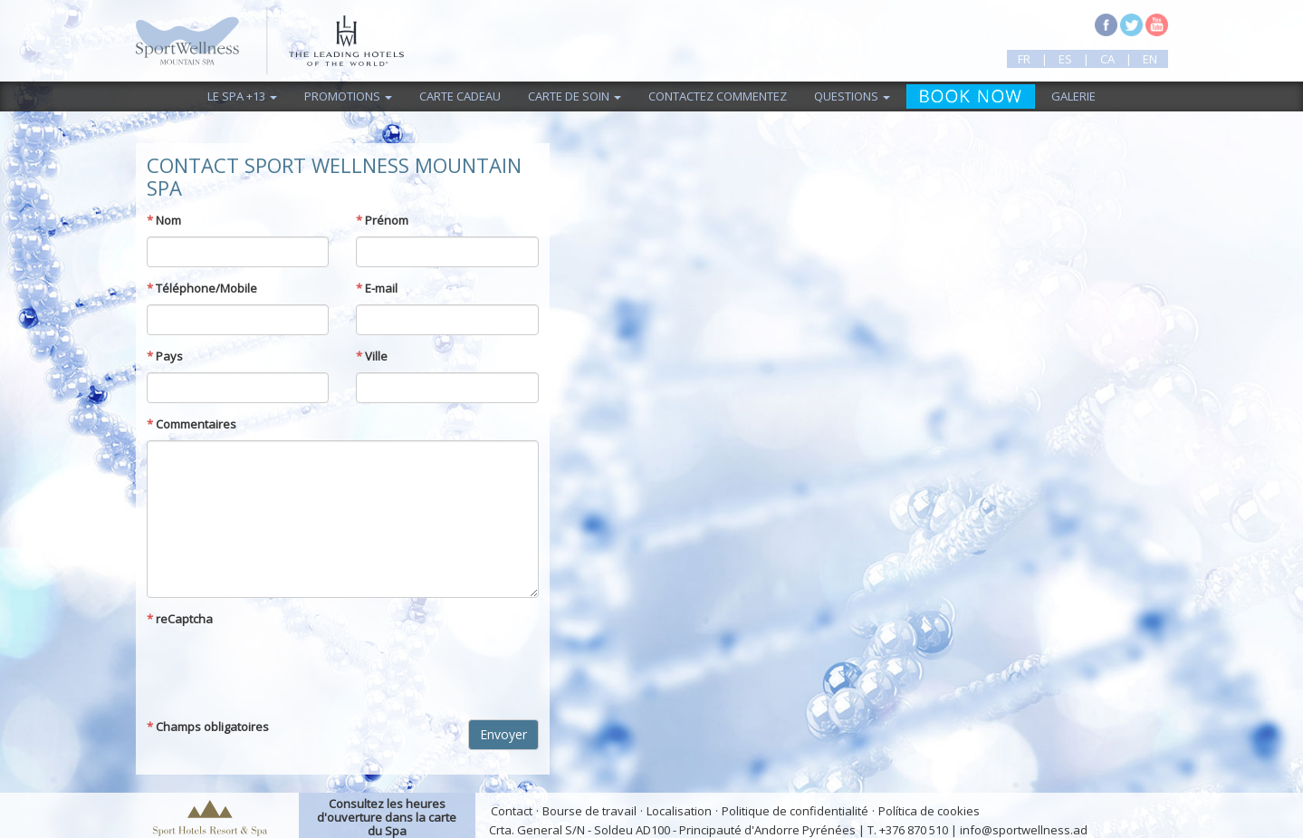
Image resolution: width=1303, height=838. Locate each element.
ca (1107, 59)
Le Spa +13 (242, 96)
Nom (164, 220)
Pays (165, 356)
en (1150, 59)
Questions (852, 96)
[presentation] (284, 670)
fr (1024, 59)
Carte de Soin (574, 96)
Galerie (1073, 96)
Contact (511, 811)
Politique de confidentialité (795, 811)
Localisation (679, 811)
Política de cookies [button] (929, 811)
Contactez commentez (717, 96)
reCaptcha (180, 619)
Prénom (382, 220)
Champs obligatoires (208, 726)
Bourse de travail (589, 811)
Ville (372, 356)
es (1065, 59)
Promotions (348, 96)
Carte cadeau (460, 96)
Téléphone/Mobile (202, 288)
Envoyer (503, 734)
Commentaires (191, 424)
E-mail (377, 288)
